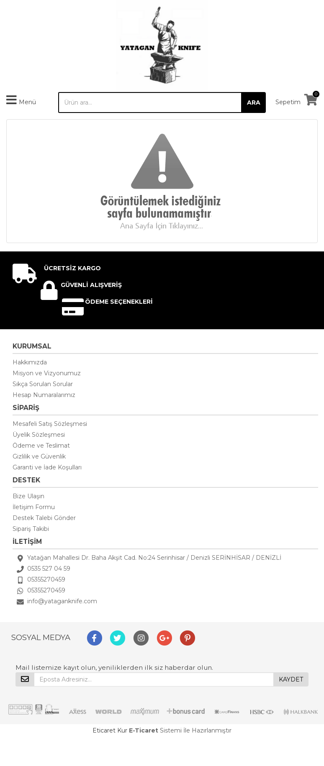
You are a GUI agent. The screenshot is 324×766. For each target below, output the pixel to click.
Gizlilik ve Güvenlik (39, 456)
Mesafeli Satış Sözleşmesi (50, 424)
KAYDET (291, 679)
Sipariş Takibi (31, 529)
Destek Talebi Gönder (44, 518)
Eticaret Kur (110, 730)
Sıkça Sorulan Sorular (43, 384)
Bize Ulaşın (28, 496)
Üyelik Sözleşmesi (39, 434)
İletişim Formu (34, 507)
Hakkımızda (30, 362)
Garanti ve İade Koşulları (47, 467)
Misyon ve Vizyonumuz (47, 373)
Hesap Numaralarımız (44, 395)
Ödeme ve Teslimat (41, 445)
